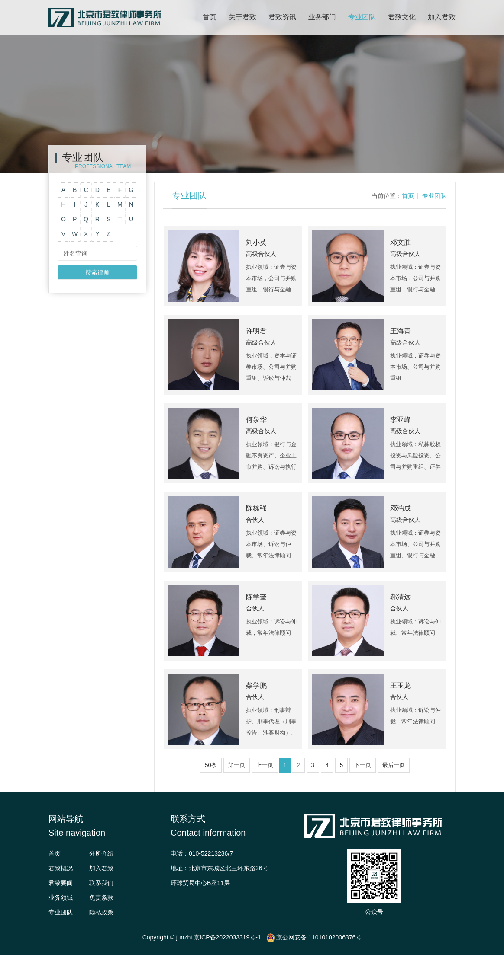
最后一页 (393, 765)
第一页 (236, 765)
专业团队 (362, 17)
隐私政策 (101, 912)
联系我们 (101, 882)
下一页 (362, 765)
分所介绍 (101, 853)
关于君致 (242, 17)
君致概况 (60, 868)
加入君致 (442, 17)
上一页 (264, 765)
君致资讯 (282, 17)
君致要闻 (60, 882)
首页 (209, 17)
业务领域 (60, 897)
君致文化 (402, 17)
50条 (210, 765)
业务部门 (322, 17)
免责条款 (101, 897)
